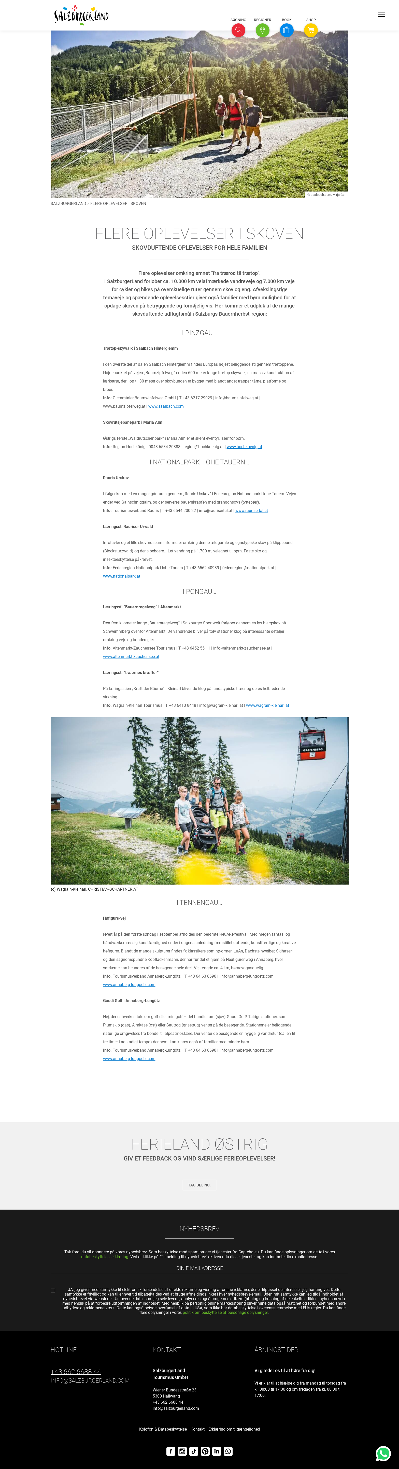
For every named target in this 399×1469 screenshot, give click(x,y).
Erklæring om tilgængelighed (234, 1429)
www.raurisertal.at (251, 510)
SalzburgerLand (68, 203)
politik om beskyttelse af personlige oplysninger (225, 1312)
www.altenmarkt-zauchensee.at (131, 656)
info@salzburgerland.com (176, 1408)
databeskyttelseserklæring (104, 1256)
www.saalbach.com (166, 406)
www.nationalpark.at (121, 576)
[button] (238, 30)
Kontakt (198, 1429)
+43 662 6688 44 (168, 1402)
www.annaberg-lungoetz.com (129, 984)
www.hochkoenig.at (244, 446)
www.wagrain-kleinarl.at (267, 705)
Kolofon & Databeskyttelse (163, 1429)
